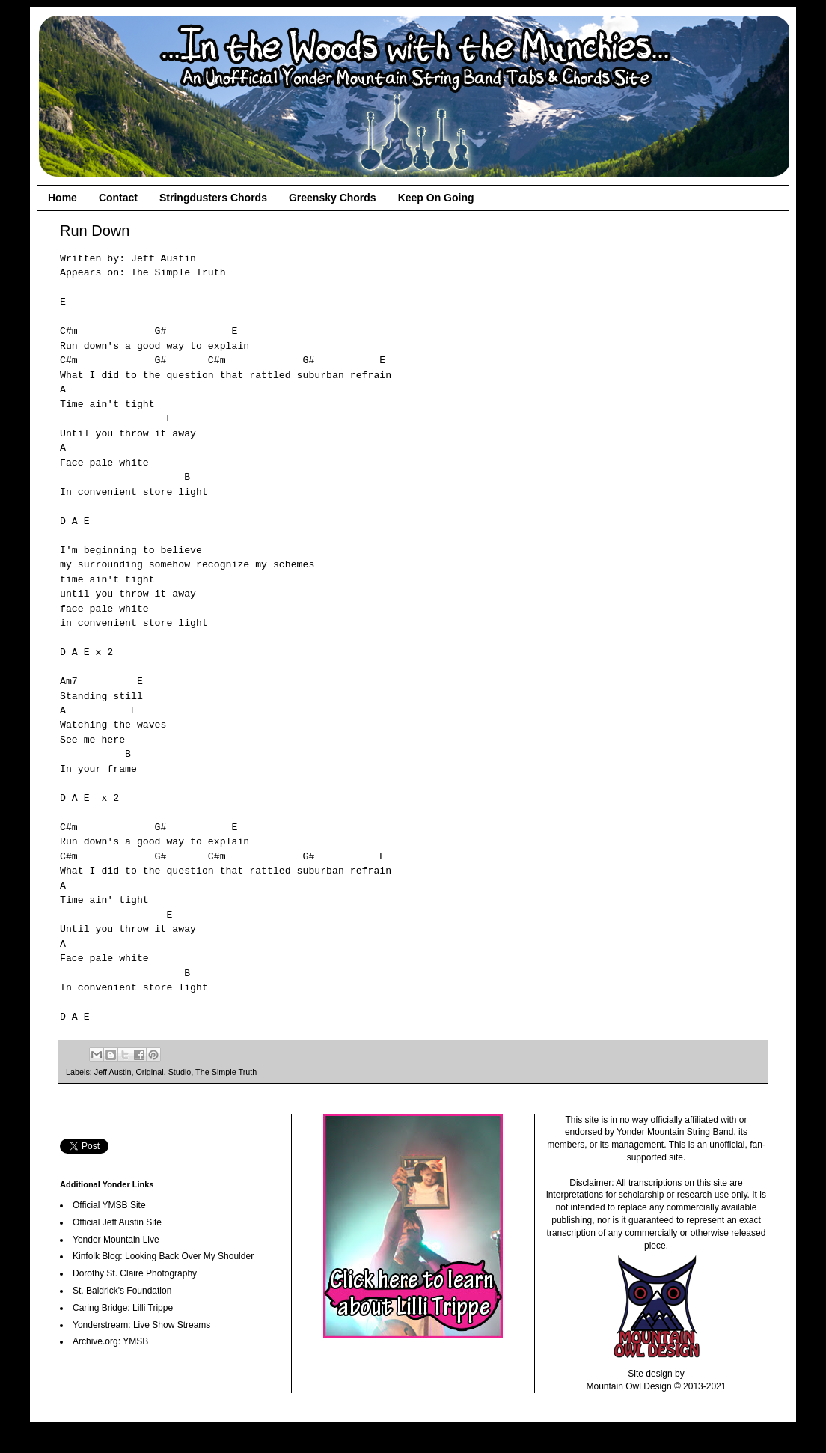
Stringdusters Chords (213, 198)
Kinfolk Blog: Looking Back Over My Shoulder (163, 1256)
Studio (180, 1071)
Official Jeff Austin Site (117, 1222)
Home (62, 198)
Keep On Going (436, 198)
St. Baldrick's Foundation (122, 1290)
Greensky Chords (332, 198)
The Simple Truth (226, 1071)
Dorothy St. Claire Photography (135, 1273)
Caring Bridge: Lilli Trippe (123, 1308)
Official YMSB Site (109, 1205)
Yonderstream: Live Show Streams (141, 1325)
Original (149, 1071)
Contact (118, 198)
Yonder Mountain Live (116, 1239)
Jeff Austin (113, 1071)
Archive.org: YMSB (110, 1341)
